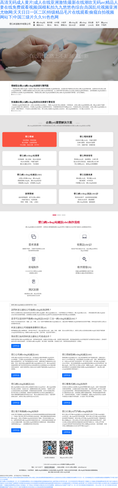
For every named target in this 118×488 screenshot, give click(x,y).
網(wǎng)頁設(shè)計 (73, 24)
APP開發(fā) (56, 24)
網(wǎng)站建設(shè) (41, 24)
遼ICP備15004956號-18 (54, 472)
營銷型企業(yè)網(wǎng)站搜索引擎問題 (30, 86)
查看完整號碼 (49, 467)
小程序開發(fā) (64, 24)
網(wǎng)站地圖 (65, 472)
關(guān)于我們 (104, 24)
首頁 (34, 24)
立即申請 (16, 346)
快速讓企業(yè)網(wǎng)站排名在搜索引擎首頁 (33, 102)
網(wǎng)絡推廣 (83, 24)
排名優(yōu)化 (91, 24)
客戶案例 (97, 24)
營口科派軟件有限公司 (20, 24)
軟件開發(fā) (49, 24)
